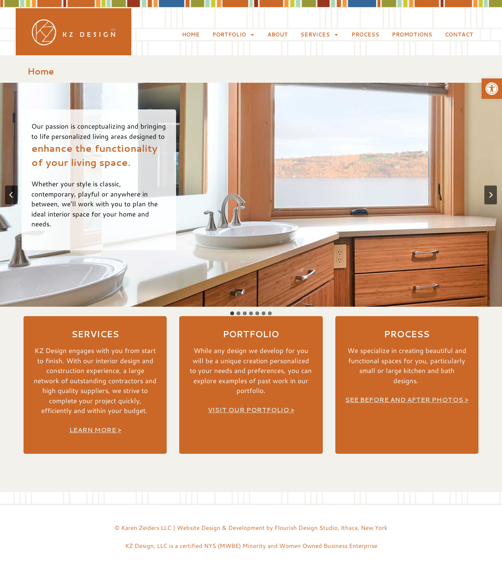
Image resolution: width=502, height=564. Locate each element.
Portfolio (233, 34)
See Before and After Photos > (406, 399)
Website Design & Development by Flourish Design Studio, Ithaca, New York (282, 528)
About (277, 34)
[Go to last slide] (11, 195)
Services (319, 34)
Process (365, 34)
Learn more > (95, 429)
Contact (459, 34)
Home (191, 34)
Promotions (412, 34)
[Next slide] (490, 195)
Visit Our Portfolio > (251, 409)
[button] (492, 88)
